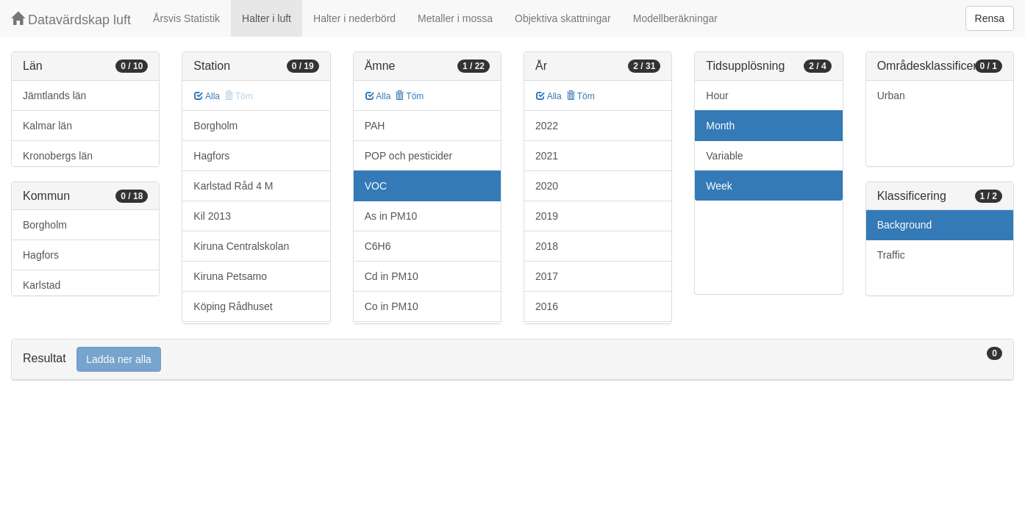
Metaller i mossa (455, 18)
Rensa (989, 18)
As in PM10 (391, 216)
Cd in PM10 (391, 276)
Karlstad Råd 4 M (233, 186)
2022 (546, 126)
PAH (375, 126)
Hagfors (41, 255)
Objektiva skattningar (563, 18)
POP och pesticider (409, 156)
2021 (546, 156)
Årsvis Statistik (186, 18)
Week (719, 186)
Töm (409, 96)
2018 (546, 246)
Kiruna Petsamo (230, 276)
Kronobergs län (58, 156)
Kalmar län (47, 126)
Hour (717, 95)
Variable (724, 156)
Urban (891, 95)
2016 (546, 306)
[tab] (512, 359)
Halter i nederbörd (354, 18)
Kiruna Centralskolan (241, 246)
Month (720, 126)
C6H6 (378, 246)
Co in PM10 (391, 306)
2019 (546, 216)
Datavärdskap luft (71, 19)
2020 (546, 186)
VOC (376, 186)
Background (904, 225)
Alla (207, 96)
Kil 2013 (212, 216)
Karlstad (41, 285)
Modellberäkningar (675, 18)
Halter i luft (266, 18)
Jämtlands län (54, 95)
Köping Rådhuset (232, 306)
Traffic (891, 255)
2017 (546, 276)
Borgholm (45, 225)
